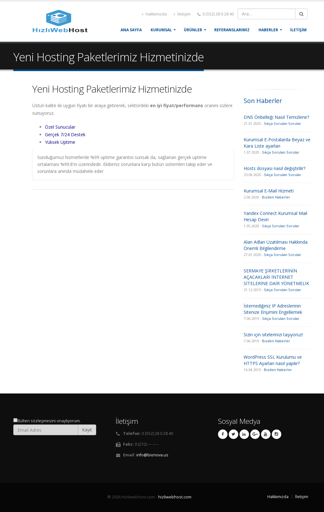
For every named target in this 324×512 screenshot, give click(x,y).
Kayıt (87, 430)
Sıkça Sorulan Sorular (282, 123)
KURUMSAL (161, 30)
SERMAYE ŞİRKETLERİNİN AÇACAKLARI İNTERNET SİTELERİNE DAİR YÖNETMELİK (276, 277)
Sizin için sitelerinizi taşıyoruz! (273, 335)
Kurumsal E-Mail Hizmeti (269, 191)
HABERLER (268, 30)
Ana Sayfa (131, 30)
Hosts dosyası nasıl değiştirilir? (274, 168)
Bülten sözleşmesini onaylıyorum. (49, 421)
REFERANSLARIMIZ (232, 30)
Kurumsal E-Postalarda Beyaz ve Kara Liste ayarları (277, 143)
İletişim (182, 14)
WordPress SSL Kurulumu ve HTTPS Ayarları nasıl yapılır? (273, 360)
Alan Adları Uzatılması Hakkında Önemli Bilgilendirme (276, 245)
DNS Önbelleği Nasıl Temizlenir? (276, 117)
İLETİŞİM (298, 30)
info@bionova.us (152, 455)
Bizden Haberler (276, 197)
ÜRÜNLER (193, 30)
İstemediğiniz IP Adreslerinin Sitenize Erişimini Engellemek (273, 309)
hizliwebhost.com (174, 497)
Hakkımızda (154, 14)
